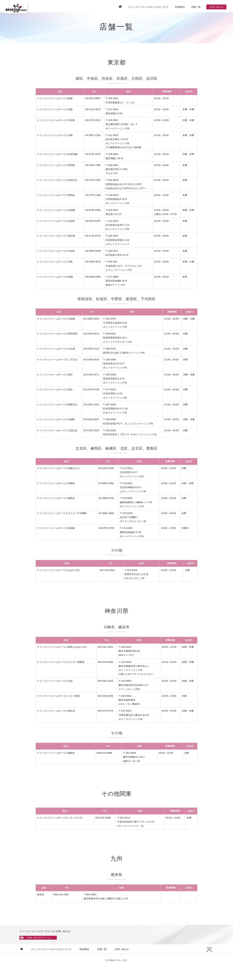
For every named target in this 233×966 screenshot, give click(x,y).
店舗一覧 (196, 7)
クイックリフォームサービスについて (148, 7)
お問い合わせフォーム (39, 937)
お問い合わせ (216, 7)
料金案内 (180, 7)
